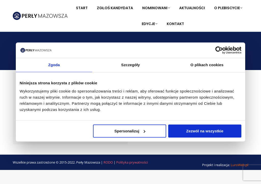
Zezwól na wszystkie (205, 131)
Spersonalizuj (130, 131)
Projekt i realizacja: (225, 165)
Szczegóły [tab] (130, 65)
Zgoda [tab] (54, 65)
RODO (108, 162)
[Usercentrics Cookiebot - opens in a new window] (219, 50)
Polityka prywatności (132, 162)
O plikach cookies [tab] (206, 65)
